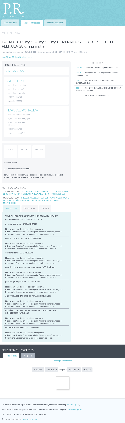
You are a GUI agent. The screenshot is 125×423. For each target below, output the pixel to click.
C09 (77, 88)
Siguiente (74, 369)
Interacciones (11, 208)
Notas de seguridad (55, 23)
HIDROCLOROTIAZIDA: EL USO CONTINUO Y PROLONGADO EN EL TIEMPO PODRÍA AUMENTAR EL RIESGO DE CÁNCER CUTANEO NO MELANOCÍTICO (36, 200)
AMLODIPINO (16, 81)
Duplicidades (29, 208)
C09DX (78, 73)
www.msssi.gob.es (75, 410)
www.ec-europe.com (30, 419)
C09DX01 (79, 68)
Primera (38, 369)
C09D (78, 80)
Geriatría (45, 208)
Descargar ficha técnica (62, 361)
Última (87, 369)
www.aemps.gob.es (73, 405)
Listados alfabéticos (31, 23)
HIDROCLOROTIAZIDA (22, 110)
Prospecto (28, 356)
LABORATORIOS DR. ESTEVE (17, 57)
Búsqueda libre (10, 23)
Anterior (52, 369)
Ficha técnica (11, 356)
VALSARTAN (15, 71)
